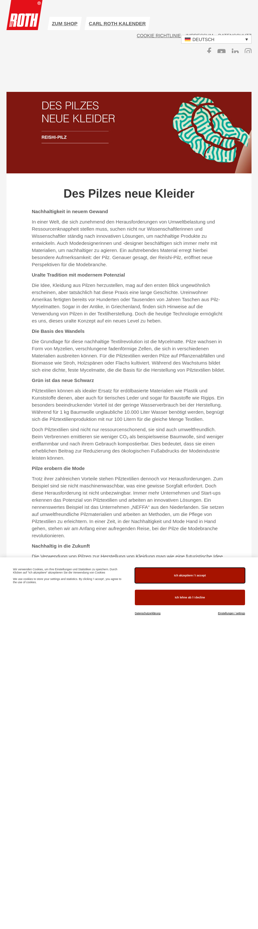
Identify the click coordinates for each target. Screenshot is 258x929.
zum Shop (64, 23)
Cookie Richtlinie (159, 35)
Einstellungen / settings (231, 613)
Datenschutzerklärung (147, 613)
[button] (216, 39)
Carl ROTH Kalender (117, 23)
